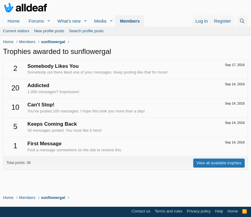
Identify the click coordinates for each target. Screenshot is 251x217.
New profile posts (49, 31)
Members (130, 21)
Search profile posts (86, 31)
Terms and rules (168, 211)
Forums (36, 21)
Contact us (141, 211)
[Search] (242, 21)
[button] (49, 21)
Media (100, 21)
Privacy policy (199, 211)
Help (219, 211)
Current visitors (16, 31)
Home (14, 21)
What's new (69, 21)
